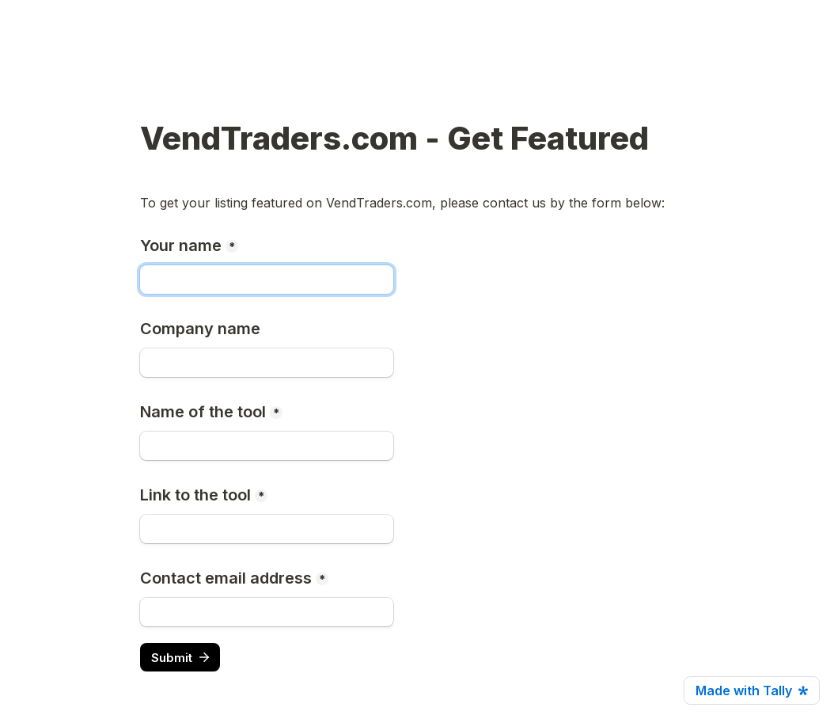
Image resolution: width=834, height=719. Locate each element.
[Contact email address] (266, 612)
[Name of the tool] (266, 446)
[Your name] (266, 279)
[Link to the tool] (266, 529)
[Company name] (266, 362)
